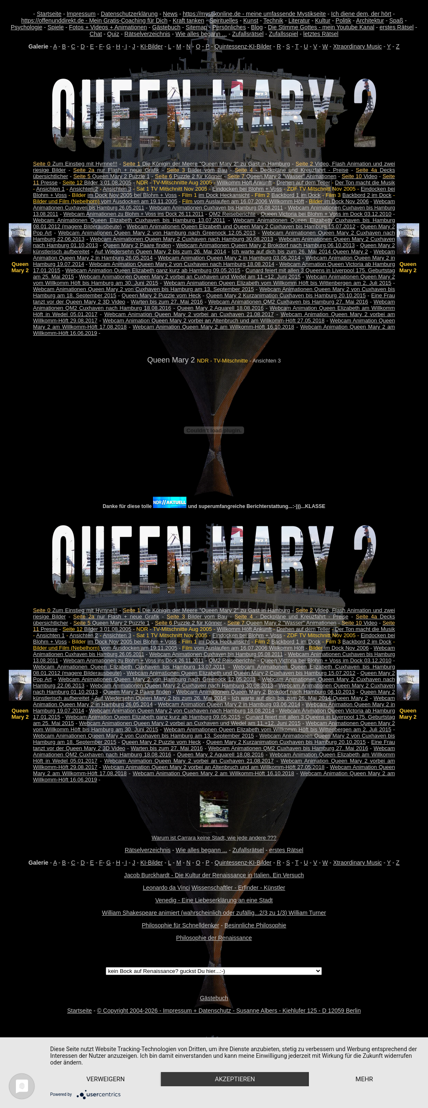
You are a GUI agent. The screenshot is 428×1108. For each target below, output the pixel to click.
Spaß (396, 20)
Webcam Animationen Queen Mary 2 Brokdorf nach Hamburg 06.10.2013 (265, 245)
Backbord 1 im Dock (296, 195)
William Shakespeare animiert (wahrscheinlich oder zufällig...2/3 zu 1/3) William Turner (214, 912)
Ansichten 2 (83, 189)
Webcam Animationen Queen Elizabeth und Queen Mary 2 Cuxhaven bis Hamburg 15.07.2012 (241, 226)
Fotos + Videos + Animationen (108, 27)
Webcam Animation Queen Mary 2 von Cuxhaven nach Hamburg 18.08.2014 (181, 264)
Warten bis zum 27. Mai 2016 (167, 302)
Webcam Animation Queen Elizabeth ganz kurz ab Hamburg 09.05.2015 (153, 270)
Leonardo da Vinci (166, 887)
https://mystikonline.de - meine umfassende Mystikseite (254, 13)
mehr (364, 1079)
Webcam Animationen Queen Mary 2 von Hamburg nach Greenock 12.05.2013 (156, 233)
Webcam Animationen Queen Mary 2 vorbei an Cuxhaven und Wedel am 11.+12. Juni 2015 (190, 276)
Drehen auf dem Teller (303, 182)
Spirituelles (223, 20)
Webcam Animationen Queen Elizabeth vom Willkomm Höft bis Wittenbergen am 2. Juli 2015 (278, 283)
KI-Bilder (151, 46)
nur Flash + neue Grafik (116, 170)
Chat (95, 34)
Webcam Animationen (216, 207)
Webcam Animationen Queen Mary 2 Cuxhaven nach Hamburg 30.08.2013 (181, 239)
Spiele (56, 27)
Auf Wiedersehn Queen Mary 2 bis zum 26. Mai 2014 (160, 251)
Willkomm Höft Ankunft (244, 182)
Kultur (323, 20)
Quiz (113, 34)
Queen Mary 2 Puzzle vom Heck (161, 295)
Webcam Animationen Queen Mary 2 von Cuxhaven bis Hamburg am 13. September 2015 (143, 289)
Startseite (49, 13)
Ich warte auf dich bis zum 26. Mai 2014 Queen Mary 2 (300, 251)
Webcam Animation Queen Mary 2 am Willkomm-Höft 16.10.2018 (213, 327)
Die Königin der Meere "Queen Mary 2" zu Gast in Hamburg (206, 164)
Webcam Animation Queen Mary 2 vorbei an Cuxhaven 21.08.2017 (189, 314)
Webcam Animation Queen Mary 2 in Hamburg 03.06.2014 (229, 258)
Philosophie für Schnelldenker (180, 925)
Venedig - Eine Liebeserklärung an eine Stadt (214, 900)
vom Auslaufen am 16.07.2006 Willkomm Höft (243, 201)
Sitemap (196, 27)
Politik (343, 20)
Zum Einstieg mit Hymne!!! (75, 164)
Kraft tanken (188, 20)
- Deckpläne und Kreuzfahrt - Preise (291, 170)
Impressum (80, 13)
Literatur (299, 20)
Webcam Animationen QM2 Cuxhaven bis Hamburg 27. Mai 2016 (288, 302)
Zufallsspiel (283, 34)
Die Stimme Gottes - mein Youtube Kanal (321, 27)
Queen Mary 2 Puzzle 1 (111, 176)
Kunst (250, 20)
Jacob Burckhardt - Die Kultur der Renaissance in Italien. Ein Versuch (214, 875)
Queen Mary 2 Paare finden (137, 245)
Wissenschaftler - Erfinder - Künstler (238, 887)
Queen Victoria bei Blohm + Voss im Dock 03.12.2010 (326, 214)
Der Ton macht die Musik (365, 182)
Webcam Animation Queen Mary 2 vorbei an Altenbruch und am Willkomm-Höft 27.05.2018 (214, 320)
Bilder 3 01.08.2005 (97, 182)
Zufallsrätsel (247, 34)
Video (359, 176)
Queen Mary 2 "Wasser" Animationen (281, 176)
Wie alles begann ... (201, 34)
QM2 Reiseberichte (232, 214)
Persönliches (229, 27)
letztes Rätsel (321, 34)
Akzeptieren (235, 1079)
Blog (257, 27)
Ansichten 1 (50, 189)
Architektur (370, 20)
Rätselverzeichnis (148, 34)
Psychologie (27, 27)
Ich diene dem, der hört (361, 13)
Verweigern (106, 1079)
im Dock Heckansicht (224, 195)
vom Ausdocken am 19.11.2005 (105, 201)
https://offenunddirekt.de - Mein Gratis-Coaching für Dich (94, 20)
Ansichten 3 (117, 189)
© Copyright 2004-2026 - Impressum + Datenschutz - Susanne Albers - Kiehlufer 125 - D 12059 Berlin (229, 1010)
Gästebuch (166, 27)
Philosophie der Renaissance (214, 937)
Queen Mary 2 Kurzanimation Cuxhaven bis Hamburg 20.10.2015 (286, 295)
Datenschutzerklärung (129, 13)
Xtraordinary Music (357, 46)
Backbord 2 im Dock (367, 195)
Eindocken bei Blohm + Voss (247, 189)
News (170, 13)
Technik (273, 20)
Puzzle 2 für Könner (188, 176)
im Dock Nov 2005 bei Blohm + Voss (131, 195)
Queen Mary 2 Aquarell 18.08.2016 (220, 308)
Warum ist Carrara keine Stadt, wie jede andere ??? (214, 838)
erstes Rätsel (397, 27)
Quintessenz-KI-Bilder (242, 46)
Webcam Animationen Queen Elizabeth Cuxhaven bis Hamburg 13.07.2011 (129, 220)
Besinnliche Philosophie (255, 925)
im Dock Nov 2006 (339, 201)
